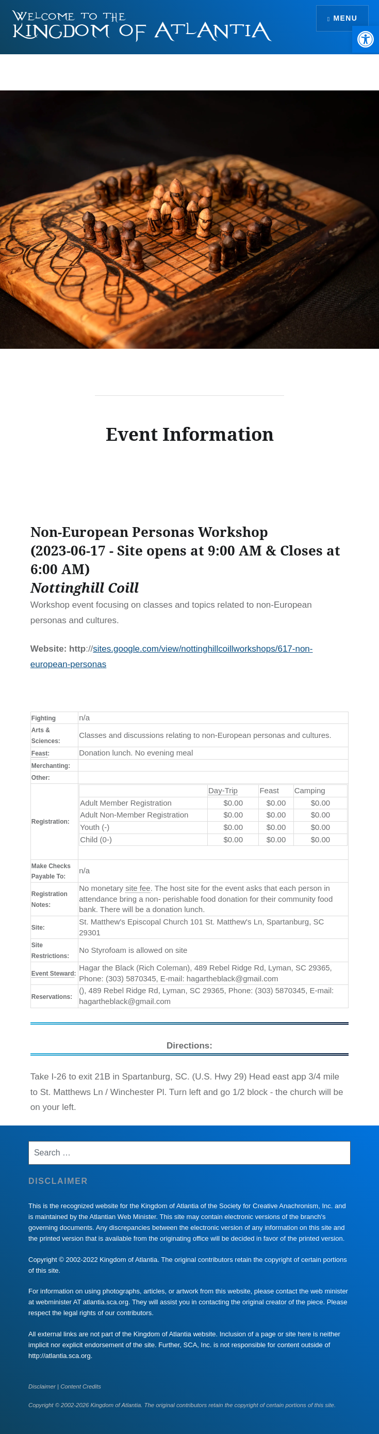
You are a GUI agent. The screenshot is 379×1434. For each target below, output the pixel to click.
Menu (345, 18)
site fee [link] (137, 888)
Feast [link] (39, 753)
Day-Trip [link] (223, 790)
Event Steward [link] (52, 973)
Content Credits (80, 1386)
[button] (365, 39)
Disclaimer (42, 1386)
